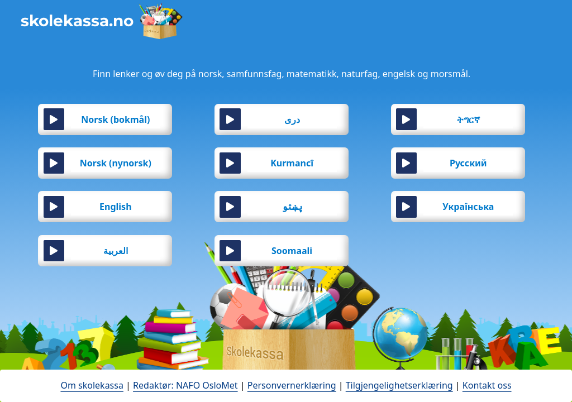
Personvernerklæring (291, 385)
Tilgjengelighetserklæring (399, 385)
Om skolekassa (91, 385)
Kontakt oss (487, 385)
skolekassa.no (77, 20)
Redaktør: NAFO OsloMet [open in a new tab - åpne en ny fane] (185, 385)
